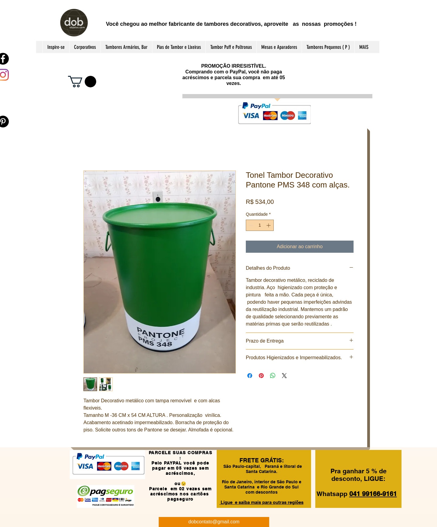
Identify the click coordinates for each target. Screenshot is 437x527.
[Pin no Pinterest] (261, 375)
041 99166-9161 (373, 494)
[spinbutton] (259, 225)
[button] (82, 81)
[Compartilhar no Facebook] (249, 375)
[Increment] (269, 225)
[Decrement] (250, 225)
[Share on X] (284, 375)
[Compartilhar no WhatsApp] (272, 375)
